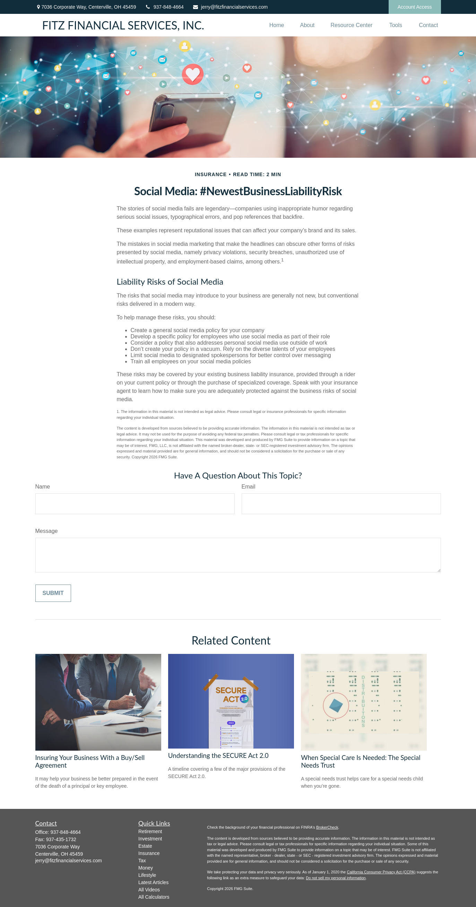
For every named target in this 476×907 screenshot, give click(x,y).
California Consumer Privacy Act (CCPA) (381, 872)
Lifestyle (147, 875)
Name (42, 487)
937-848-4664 (164, 7)
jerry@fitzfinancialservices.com (230, 7)
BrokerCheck (327, 827)
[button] (277, 25)
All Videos (149, 889)
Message (46, 531)
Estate (145, 846)
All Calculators (153, 897)
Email (249, 487)
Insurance (148, 853)
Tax (142, 860)
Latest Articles (153, 882)
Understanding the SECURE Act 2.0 (218, 755)
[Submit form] (53, 593)
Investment (150, 838)
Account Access (415, 7)
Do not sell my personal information (335, 878)
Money (145, 868)
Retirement (150, 831)
